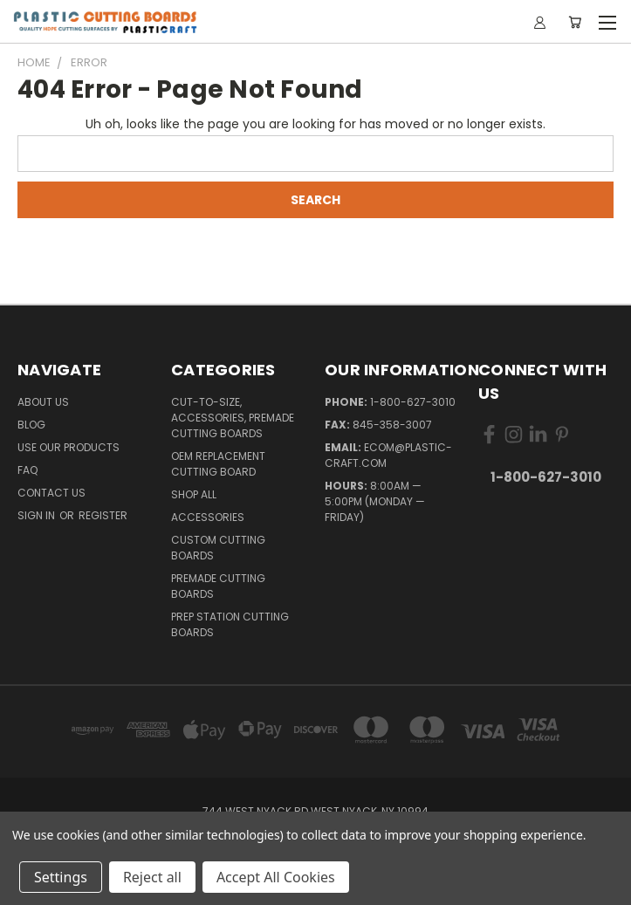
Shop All (193, 494)
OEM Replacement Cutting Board (218, 464)
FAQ (27, 470)
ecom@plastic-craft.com (388, 455)
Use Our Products (68, 447)
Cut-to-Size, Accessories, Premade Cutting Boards (232, 417)
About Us (43, 401)
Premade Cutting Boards (218, 586)
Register (103, 515)
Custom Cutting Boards (218, 547)
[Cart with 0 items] (575, 22)
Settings (60, 877)
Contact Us (51, 492)
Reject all (152, 877)
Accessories (207, 517)
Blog (31, 424)
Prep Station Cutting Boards (230, 624)
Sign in (37, 515)
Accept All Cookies (275, 877)
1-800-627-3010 (413, 401)
